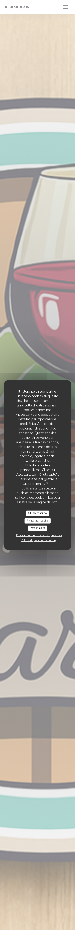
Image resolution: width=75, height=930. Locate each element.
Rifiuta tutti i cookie (37, 521)
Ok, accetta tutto (37, 513)
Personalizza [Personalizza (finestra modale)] (37, 528)
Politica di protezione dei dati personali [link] (39, 535)
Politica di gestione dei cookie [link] (38, 540)
